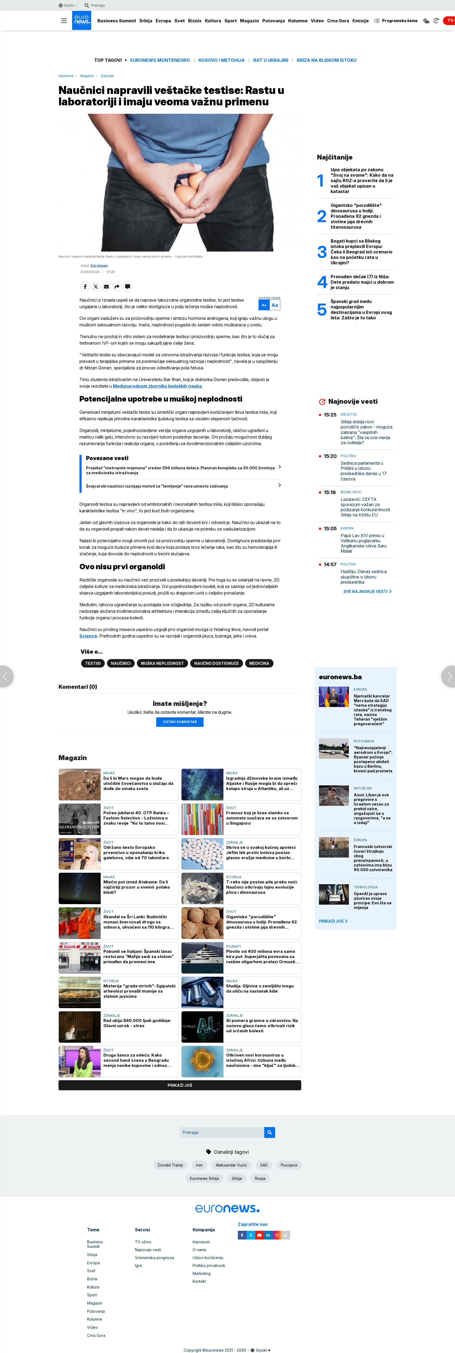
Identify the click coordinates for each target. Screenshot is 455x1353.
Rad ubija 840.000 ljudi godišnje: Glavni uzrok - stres (137, 1024)
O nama (199, 1250)
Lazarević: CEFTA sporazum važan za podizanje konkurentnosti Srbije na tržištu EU (365, 507)
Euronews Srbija (204, 1179)
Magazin (249, 20)
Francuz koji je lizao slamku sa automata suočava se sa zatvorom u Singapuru (262, 818)
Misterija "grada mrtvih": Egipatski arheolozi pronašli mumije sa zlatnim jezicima (139, 992)
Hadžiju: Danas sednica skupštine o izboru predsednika (364, 576)
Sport (231, 20)
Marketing (202, 1274)
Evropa (163, 20)
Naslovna (66, 76)
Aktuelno (363, 788)
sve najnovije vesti (367, 591)
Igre (138, 1266)
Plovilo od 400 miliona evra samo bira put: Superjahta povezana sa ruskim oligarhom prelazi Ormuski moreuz (261, 957)
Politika (348, 456)
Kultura (213, 20)
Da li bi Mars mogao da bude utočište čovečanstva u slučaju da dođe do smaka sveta (138, 784)
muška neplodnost (162, 664)
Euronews (99, 266)
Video (317, 20)
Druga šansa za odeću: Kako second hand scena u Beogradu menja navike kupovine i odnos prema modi (136, 1061)
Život (108, 808)
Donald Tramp (170, 1165)
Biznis (195, 20)
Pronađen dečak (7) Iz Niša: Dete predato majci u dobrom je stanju (362, 282)
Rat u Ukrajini (270, 60)
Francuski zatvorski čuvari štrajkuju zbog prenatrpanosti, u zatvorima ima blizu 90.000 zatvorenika (373, 858)
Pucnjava (289, 1165)
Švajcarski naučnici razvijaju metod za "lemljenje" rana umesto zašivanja (158, 486)
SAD (264, 1165)
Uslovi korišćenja (208, 1258)
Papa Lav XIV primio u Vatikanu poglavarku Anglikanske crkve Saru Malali (364, 543)
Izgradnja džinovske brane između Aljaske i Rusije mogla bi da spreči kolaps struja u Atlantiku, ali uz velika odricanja (261, 784)
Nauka (109, 774)
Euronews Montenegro (160, 60)
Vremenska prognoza (154, 1258)
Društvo (349, 414)
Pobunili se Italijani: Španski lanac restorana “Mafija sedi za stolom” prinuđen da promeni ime (138, 957)
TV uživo (143, 1242)
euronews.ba (340, 677)
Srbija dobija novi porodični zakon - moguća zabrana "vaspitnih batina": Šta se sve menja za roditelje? (366, 432)
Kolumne (298, 20)
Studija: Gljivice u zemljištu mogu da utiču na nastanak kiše (260, 989)
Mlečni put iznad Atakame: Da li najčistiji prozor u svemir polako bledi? (136, 888)
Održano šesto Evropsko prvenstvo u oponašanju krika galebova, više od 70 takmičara (136, 853)
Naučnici (121, 664)
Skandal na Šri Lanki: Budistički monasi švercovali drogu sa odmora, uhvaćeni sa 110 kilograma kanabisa (139, 922)
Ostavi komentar (180, 723)
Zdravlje (107, 76)
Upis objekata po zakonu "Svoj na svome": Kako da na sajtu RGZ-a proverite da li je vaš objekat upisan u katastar (362, 180)
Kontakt (199, 1282)
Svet (179, 20)
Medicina (259, 664)
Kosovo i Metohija (222, 60)
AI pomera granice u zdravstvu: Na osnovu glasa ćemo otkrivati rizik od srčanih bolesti (262, 1026)
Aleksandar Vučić (231, 1165)
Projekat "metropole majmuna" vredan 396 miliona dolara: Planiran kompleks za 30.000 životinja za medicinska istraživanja (181, 471)
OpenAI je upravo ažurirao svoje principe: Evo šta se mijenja (373, 900)
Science (89, 636)
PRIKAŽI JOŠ (333, 921)
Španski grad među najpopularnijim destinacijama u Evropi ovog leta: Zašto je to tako (361, 309)
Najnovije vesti (148, 1250)
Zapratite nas (255, 1225)
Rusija (260, 1179)
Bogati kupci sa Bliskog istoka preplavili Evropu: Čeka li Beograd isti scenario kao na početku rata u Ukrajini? (361, 251)
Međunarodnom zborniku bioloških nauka (158, 386)
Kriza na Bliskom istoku (326, 60)
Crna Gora (338, 20)
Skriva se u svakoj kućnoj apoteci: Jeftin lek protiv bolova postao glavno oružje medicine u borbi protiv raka (261, 853)
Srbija (145, 20)
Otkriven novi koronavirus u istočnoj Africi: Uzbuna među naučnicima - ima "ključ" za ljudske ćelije (262, 1061)
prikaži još (180, 1086)
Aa (263, 306)
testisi (93, 664)
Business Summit (116, 20)
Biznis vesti (351, 492)
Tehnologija (366, 887)
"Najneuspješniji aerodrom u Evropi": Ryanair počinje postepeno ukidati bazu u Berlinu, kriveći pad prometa (373, 759)
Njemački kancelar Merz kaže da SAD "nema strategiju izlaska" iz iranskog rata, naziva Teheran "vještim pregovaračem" (373, 710)
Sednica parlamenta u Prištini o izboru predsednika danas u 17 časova (364, 471)
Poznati (233, 947)
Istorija (233, 878)
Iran (199, 1165)
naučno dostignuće (216, 664)
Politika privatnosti (209, 1266)
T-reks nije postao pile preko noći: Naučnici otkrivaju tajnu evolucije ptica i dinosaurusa (262, 888)
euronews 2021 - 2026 (226, 1344)
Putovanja (273, 20)
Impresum (201, 1242)
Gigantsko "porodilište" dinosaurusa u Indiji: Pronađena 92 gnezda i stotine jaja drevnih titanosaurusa (261, 922)
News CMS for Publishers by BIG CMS (228, 1349)
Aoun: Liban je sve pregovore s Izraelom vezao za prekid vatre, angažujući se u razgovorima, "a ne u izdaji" (372, 808)
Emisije (360, 20)
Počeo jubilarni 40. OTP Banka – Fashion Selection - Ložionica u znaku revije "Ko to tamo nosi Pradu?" (136, 818)
